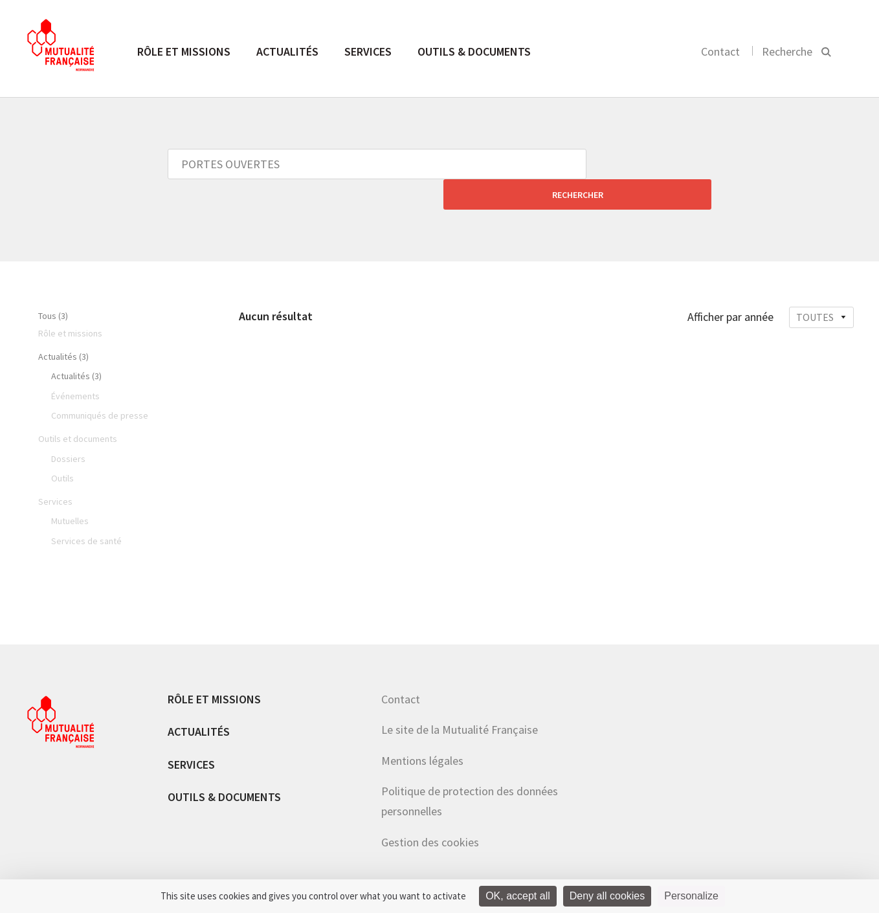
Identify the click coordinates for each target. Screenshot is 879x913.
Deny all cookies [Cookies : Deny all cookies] (607, 895)
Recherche (787, 51)
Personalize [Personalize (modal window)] (691, 895)
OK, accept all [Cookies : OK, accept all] (517, 895)
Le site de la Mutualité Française (459, 699)
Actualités (287, 51)
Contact (720, 51)
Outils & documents (474, 51)
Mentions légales (422, 730)
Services (368, 51)
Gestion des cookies (430, 811)
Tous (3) (53, 285)
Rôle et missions (183, 51)
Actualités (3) (63, 326)
